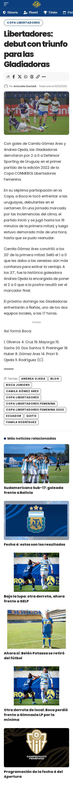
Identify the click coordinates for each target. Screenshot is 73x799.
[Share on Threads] (31, 77)
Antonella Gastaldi (25, 86)
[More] (44, 77)
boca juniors (18, 385)
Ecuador (13, 416)
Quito (31, 416)
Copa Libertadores (23, 23)
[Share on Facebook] (13, 77)
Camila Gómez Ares (22, 391)
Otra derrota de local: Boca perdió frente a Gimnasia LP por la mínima (36, 714)
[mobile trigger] (7, 4)
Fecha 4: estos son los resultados (34, 544)
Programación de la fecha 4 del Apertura (33, 774)
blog (54, 379)
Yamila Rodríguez (21, 422)
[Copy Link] (37, 77)
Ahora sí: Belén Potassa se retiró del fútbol (34, 655)
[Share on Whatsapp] (25, 77)
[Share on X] (19, 77)
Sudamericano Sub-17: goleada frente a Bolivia (33, 490)
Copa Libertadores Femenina (30, 404)
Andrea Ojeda (33, 379)
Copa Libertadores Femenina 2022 (35, 410)
